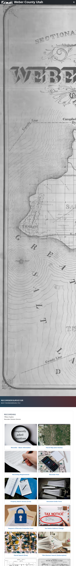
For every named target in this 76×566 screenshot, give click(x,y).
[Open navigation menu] (72, 3)
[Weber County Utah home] (21, 2)
